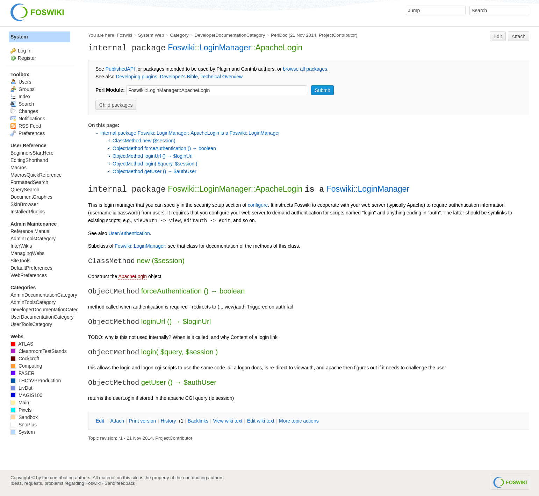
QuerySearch (24, 189)
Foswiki (124, 35)
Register (27, 58)
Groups (22, 89)
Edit (498, 36)
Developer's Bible (179, 76)
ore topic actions (299, 421)
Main (19, 402)
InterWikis (21, 246)
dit (101, 421)
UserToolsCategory (31, 324)
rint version (142, 421)
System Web (151, 35)
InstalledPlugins (27, 211)
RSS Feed (25, 126)
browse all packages (305, 69)
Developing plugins (136, 76)
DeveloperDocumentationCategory (229, 35)
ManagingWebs (27, 253)
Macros (18, 167)
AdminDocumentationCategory (43, 295)
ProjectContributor (337, 35)
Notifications (27, 118)
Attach (519, 36)
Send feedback (120, 483)
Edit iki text (260, 421)
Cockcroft (24, 358)
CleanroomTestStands (38, 351)
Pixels (20, 410)
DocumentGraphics (31, 197)
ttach (117, 421)
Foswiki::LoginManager (367, 188)
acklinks (198, 421)
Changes (24, 111)
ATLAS (21, 344)
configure (258, 205)
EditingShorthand (29, 160)
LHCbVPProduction (35, 380)
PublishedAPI (120, 69)
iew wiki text (228, 421)
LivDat (21, 388)
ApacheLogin (132, 276)
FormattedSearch (29, 182)
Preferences (27, 133)
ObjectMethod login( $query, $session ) (155, 163)
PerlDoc (279, 35)
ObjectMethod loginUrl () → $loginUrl (153, 156)
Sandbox (24, 417)
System (19, 37)
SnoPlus (23, 424)
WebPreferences (28, 275)
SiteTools (20, 260)
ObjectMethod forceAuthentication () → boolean (164, 148)
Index (20, 96)
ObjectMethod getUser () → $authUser (154, 171)
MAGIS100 (26, 395)
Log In (24, 51)
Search (22, 104)
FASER (22, 373)
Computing (26, 366)
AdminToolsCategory (33, 238)
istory (168, 421)
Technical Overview (222, 76)
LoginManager (225, 47)
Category (179, 35)
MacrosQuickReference (36, 175)
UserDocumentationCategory (42, 317)
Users (20, 82)
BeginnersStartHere (31, 153)
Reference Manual (30, 231)
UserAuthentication (129, 233)
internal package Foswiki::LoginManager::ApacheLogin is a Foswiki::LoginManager (190, 133)
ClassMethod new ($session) (144, 140)
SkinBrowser (24, 204)
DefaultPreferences (31, 268)
